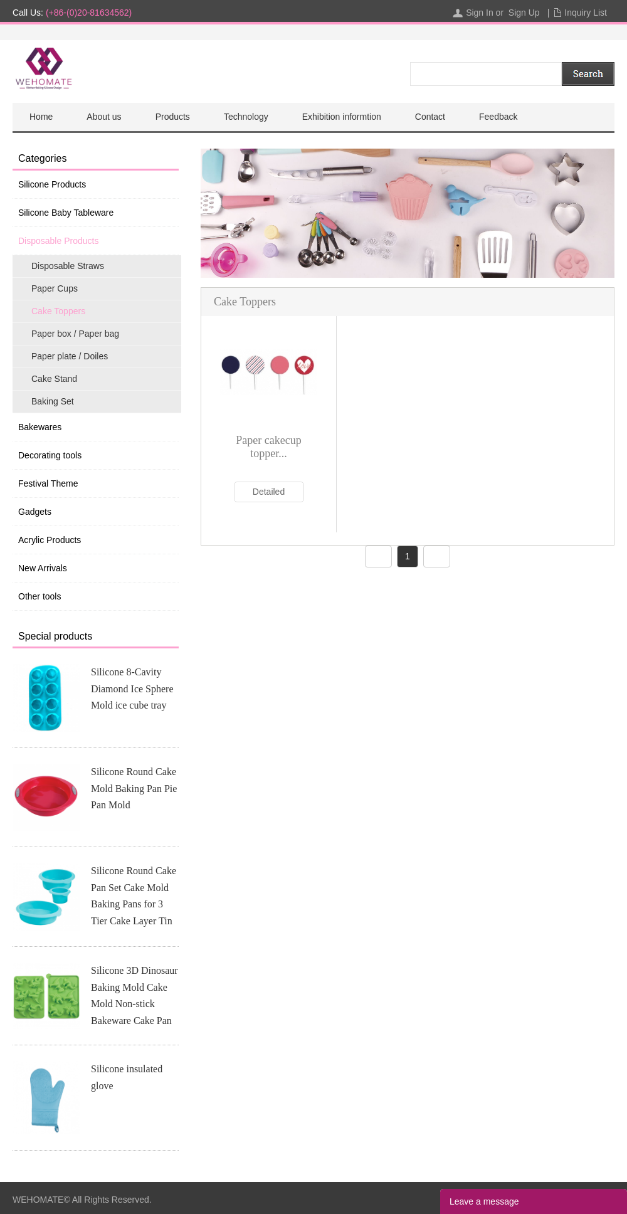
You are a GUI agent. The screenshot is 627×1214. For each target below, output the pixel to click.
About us (104, 117)
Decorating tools (50, 455)
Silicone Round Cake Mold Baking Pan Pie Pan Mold (134, 788)
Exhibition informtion (341, 117)
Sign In (479, 13)
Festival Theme (48, 483)
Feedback (498, 117)
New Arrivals (42, 568)
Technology (246, 117)
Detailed (269, 492)
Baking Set (52, 401)
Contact (430, 117)
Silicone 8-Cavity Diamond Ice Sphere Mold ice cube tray (132, 688)
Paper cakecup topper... (268, 447)
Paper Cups (54, 288)
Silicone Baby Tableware (65, 213)
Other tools (39, 596)
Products (172, 117)
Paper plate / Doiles (69, 356)
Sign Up (524, 13)
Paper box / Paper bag (75, 334)
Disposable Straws (67, 266)
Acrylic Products (49, 540)
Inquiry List (585, 13)
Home (41, 117)
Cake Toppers (58, 311)
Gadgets (34, 512)
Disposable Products (58, 241)
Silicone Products (52, 184)
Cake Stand (54, 379)
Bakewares (39, 427)
